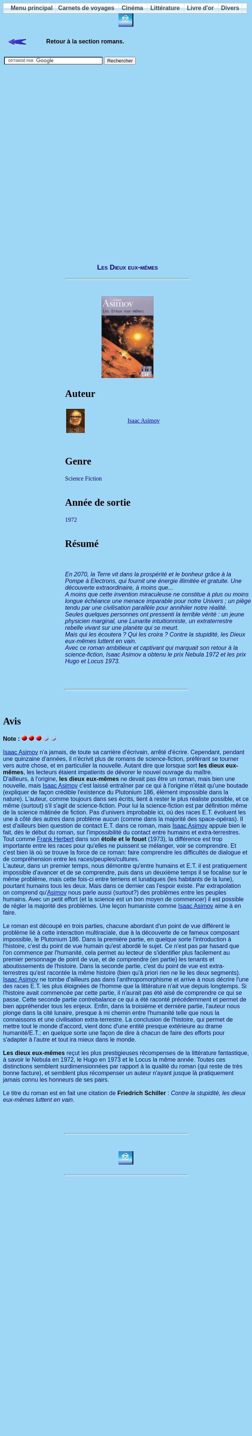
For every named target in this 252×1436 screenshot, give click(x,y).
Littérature (165, 8)
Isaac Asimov (143, 420)
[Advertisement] (74, 160)
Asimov (57, 892)
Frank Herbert (55, 839)
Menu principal (32, 8)
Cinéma (132, 8)
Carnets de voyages (86, 8)
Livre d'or (200, 8)
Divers (230, 8)
